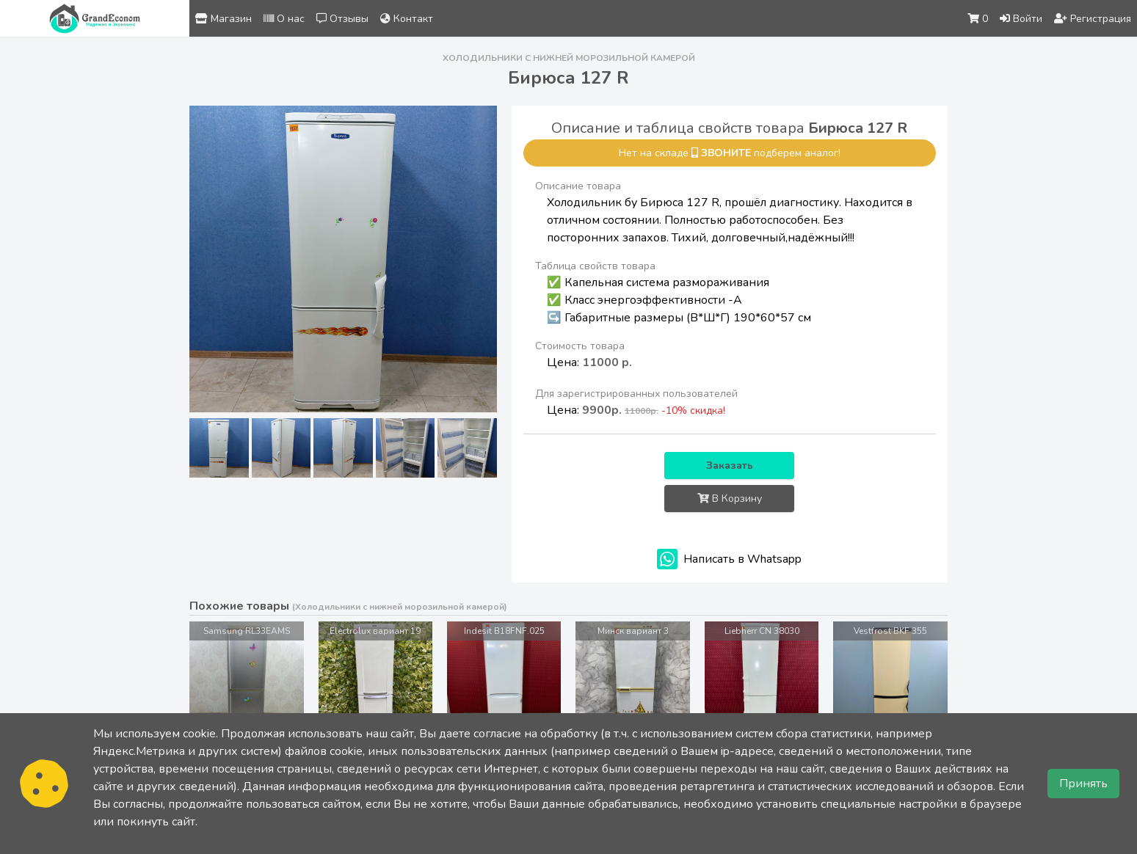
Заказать (729, 465)
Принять (1083, 783)
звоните (726, 153)
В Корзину (729, 499)
